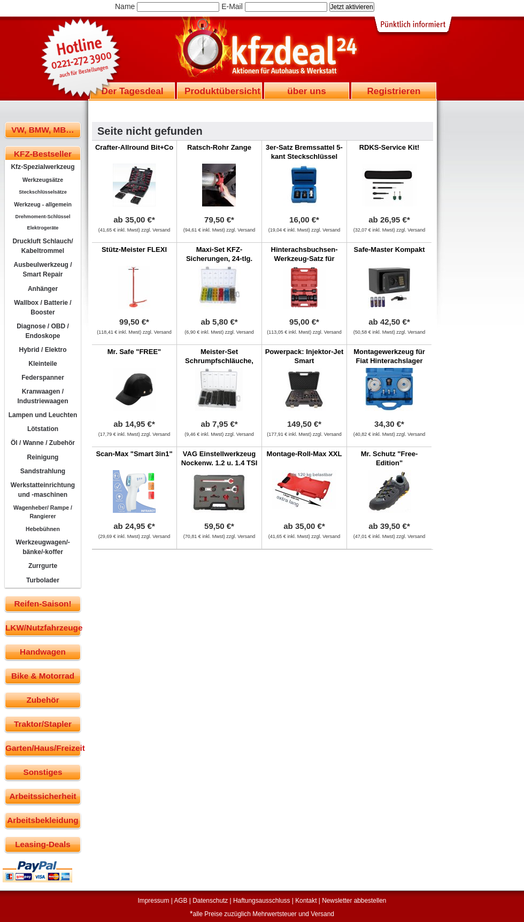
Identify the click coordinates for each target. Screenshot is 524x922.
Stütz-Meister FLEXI (134, 249)
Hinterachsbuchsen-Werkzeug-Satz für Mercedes (304, 258)
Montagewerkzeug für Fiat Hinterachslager (389, 356)
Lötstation (42, 429)
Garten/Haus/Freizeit (43, 747)
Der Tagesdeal (133, 91)
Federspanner (42, 377)
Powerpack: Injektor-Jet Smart (304, 356)
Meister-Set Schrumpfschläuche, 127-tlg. (219, 361)
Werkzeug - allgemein (43, 204)
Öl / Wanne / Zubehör (43, 443)
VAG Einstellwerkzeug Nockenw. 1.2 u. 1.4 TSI (219, 458)
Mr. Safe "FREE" (134, 352)
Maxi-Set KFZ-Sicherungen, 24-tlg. (219, 254)
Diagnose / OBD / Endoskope (43, 331)
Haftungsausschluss (261, 900)
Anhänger (43, 289)
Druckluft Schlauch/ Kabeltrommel (42, 246)
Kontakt (306, 900)
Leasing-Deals (43, 844)
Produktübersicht (222, 91)
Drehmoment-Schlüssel (43, 216)
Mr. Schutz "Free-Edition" (389, 458)
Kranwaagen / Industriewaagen (42, 396)
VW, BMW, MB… (42, 129)
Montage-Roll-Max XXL (304, 454)
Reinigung (43, 457)
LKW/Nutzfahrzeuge (43, 627)
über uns (306, 91)
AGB (180, 900)
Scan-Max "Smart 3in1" (134, 454)
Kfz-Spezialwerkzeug (42, 167)
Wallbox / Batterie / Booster (42, 307)
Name (125, 6)
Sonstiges (42, 772)
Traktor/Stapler (43, 723)
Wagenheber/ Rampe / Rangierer (42, 511)
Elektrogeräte (43, 228)
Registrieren (393, 91)
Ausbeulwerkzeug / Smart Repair (42, 269)
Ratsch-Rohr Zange (219, 147)
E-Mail (232, 6)
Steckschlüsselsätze (43, 192)
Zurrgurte (42, 566)
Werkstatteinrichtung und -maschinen (43, 489)
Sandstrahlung (42, 471)
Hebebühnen (43, 529)
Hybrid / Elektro (42, 350)
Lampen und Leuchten (43, 415)
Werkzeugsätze (42, 179)
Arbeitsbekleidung (42, 820)
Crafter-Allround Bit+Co (134, 147)
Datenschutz (210, 900)
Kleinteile (42, 363)
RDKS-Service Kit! (389, 147)
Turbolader (42, 580)
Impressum (153, 900)
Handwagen (43, 651)
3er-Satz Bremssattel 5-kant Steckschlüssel (304, 151)
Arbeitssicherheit (43, 796)
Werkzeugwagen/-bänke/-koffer (43, 547)
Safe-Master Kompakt (389, 249)
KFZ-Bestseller (43, 153)
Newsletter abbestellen (354, 900)
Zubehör (42, 699)
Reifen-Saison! (42, 603)
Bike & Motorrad (42, 675)
